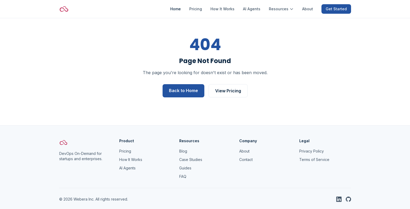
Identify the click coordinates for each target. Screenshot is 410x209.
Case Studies (190, 159)
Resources (281, 9)
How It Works (222, 9)
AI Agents (251, 9)
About (307, 9)
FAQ (182, 176)
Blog (183, 151)
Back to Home (183, 90)
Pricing (195, 9)
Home (175, 9)
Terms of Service (314, 159)
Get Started (336, 9)
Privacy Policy (311, 151)
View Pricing (228, 90)
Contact (246, 159)
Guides (185, 168)
